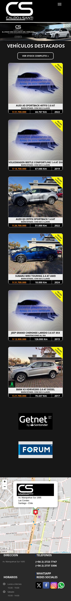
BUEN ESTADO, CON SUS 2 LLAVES (35, 108)
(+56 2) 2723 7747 (46, 561)
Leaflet (56, 552)
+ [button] (5, 481)
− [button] (5, 487)
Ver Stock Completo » (35, 55)
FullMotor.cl (65, 552)
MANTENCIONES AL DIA (35, 335)
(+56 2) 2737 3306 (46, 565)
